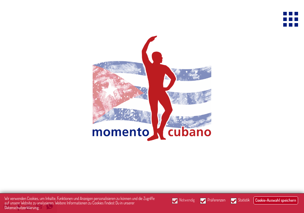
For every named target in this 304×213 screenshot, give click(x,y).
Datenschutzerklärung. (21, 207)
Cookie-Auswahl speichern (275, 200)
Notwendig (187, 200)
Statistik (244, 200)
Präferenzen (216, 200)
